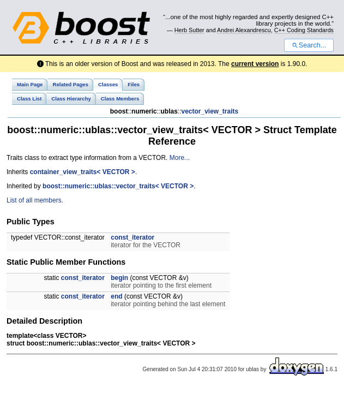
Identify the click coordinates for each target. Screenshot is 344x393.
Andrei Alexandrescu (244, 30)
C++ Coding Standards (304, 30)
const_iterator (132, 237)
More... (180, 158)
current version (255, 64)
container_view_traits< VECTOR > (82, 172)
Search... (309, 45)
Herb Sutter (189, 30)
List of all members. (35, 200)
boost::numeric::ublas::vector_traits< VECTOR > (118, 186)
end (116, 296)
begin (119, 278)
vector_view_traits (209, 111)
